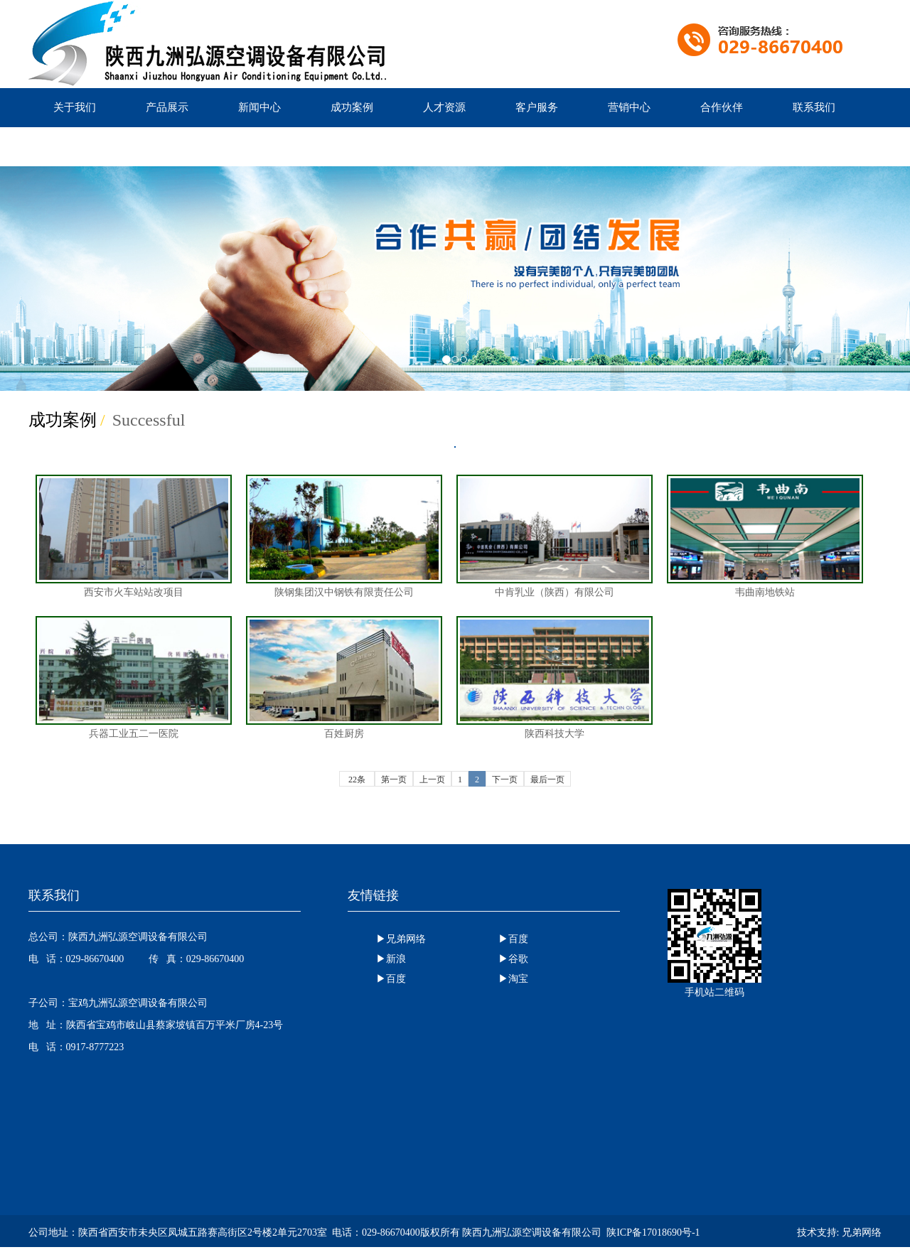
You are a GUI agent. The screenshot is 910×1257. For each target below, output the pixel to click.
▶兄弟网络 (401, 939)
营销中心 (629, 107)
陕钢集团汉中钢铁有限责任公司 (344, 536)
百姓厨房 (344, 677)
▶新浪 (391, 959)
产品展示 (167, 107)
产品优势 (74, 146)
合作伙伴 (721, 107)
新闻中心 (259, 107)
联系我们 (814, 107)
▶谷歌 (513, 959)
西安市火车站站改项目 (134, 536)
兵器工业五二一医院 (134, 677)
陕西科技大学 (554, 677)
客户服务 (536, 107)
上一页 (432, 779)
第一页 (394, 779)
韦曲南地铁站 (765, 536)
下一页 (505, 779)
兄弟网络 (862, 1232)
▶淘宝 (513, 978)
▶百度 (513, 939)
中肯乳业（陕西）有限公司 (554, 536)
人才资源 (444, 107)
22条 (356, 779)
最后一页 (547, 779)
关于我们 (74, 107)
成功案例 (352, 107)
